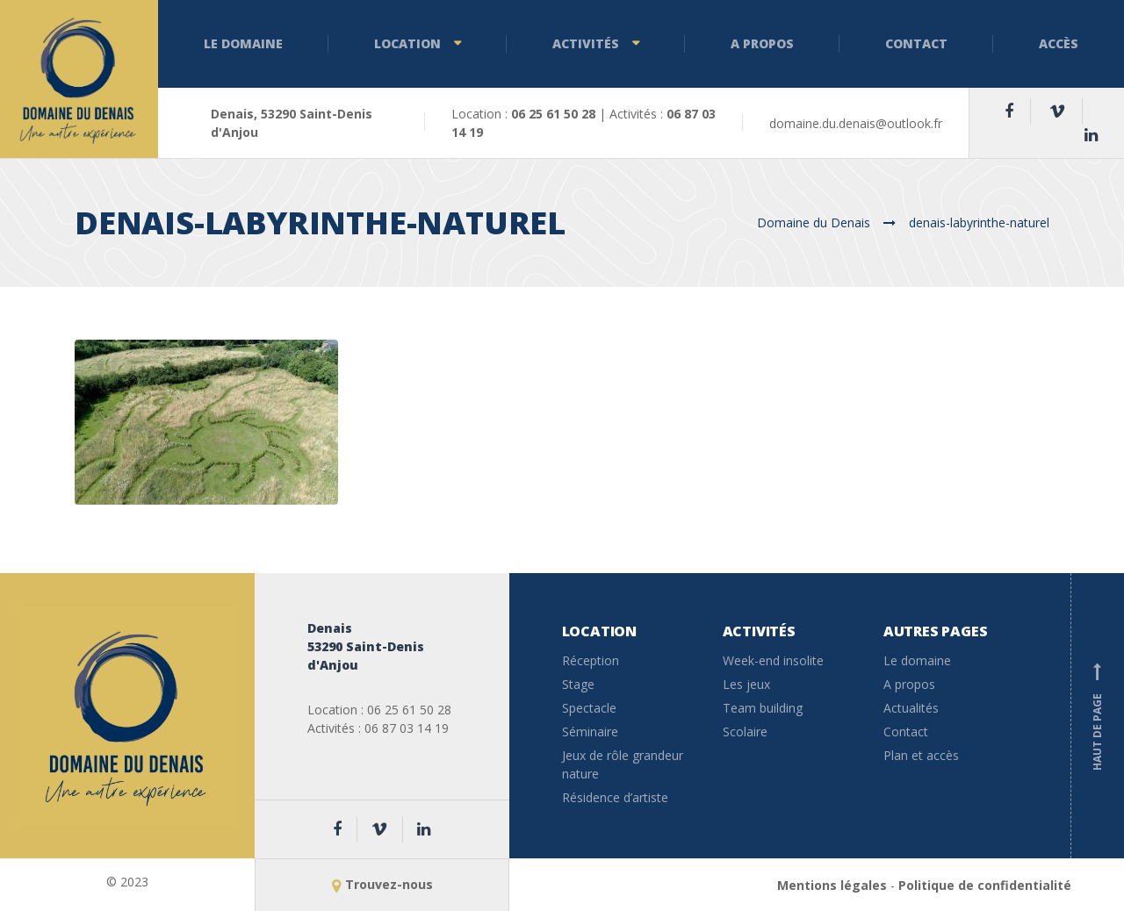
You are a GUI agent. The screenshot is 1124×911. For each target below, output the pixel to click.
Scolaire (745, 731)
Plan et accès (921, 755)
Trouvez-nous (382, 884)
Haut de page (1097, 716)
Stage (578, 684)
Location (407, 43)
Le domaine (243, 43)
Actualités (911, 707)
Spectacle (589, 707)
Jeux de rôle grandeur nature (622, 764)
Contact (916, 43)
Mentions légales (832, 885)
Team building (763, 707)
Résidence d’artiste (615, 797)
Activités (585, 43)
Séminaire (590, 731)
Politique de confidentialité (984, 885)
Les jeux (746, 684)
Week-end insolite (773, 660)
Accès (1058, 43)
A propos (762, 43)
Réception (590, 660)
